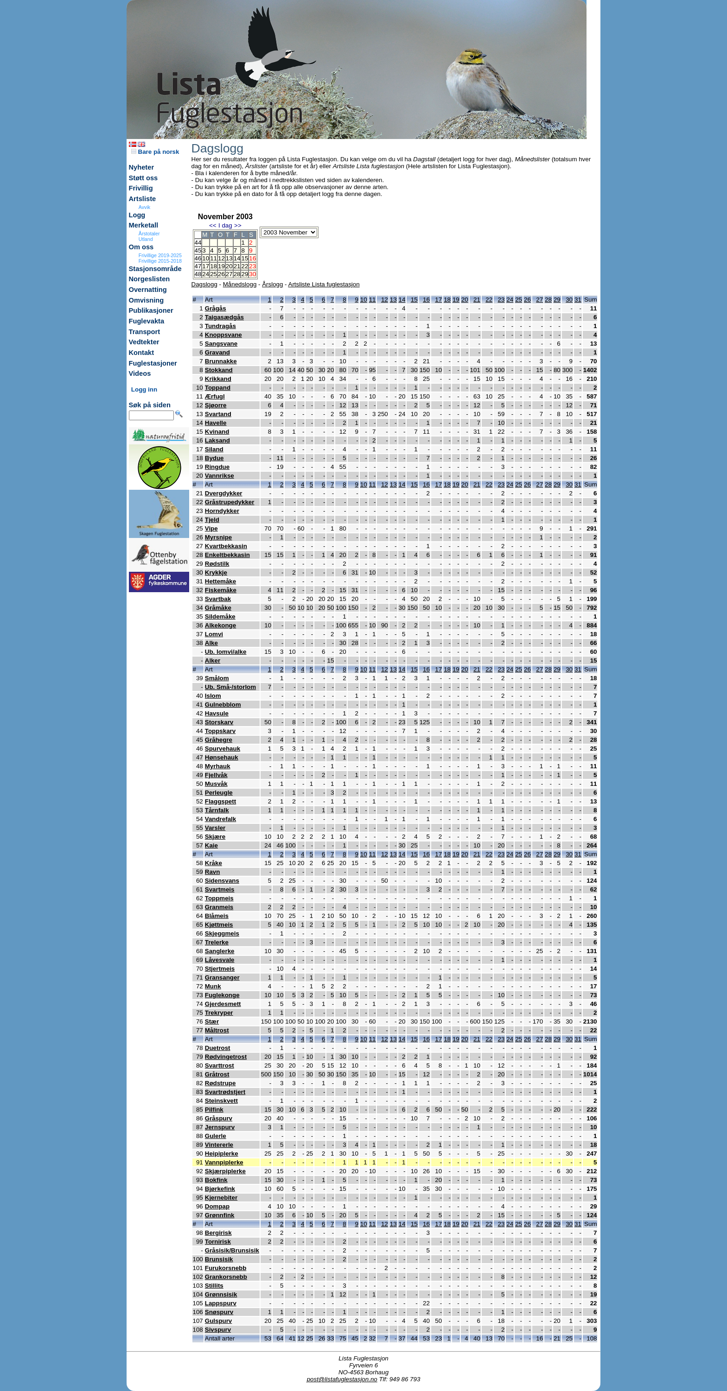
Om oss (141, 247)
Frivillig (141, 188)
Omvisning (146, 300)
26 (221, 274)
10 (205, 258)
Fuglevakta (147, 321)
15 (244, 258)
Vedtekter (144, 342)
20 (229, 266)
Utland (146, 239)
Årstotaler (149, 233)
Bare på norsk (155, 151)
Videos (140, 373)
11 (213, 258)
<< (213, 225)
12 (221, 258)
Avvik (144, 207)
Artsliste (142, 198)
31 (577, 299)
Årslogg (272, 284)
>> (238, 225)
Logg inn (144, 389)
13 (229, 258)
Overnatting (148, 289)
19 (221, 266)
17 (205, 266)
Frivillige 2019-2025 (160, 255)
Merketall (144, 225)
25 (213, 274)
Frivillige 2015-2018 (160, 261)
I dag (225, 225)
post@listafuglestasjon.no (342, 1379)
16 (426, 299)
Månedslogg (240, 284)
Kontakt (141, 352)
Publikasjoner (151, 310)
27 (229, 274)
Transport (144, 331)
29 (244, 274)
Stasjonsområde (155, 268)
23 (501, 299)
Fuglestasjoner (153, 363)
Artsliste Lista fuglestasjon (324, 284)
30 (569, 299)
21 (237, 266)
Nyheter (141, 167)
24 (205, 274)
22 (244, 266)
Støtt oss (143, 178)
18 (213, 266)
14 (237, 258)
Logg (137, 215)
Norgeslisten (149, 279)
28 (237, 274)
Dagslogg (204, 284)
